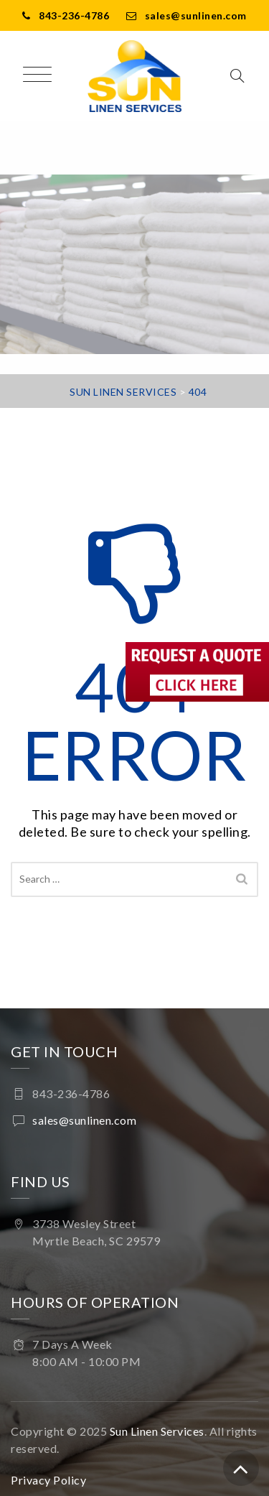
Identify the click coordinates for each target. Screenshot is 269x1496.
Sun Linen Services (157, 1431)
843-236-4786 (74, 15)
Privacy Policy (48, 1480)
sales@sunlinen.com (196, 15)
